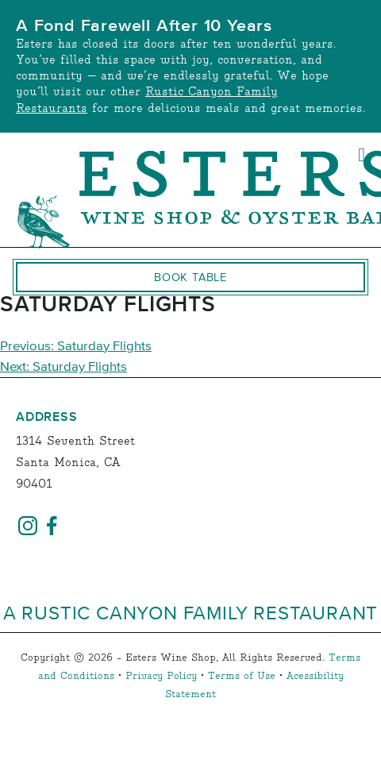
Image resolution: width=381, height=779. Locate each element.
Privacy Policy (161, 676)
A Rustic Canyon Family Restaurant (190, 612)
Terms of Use (241, 676)
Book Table (190, 277)
